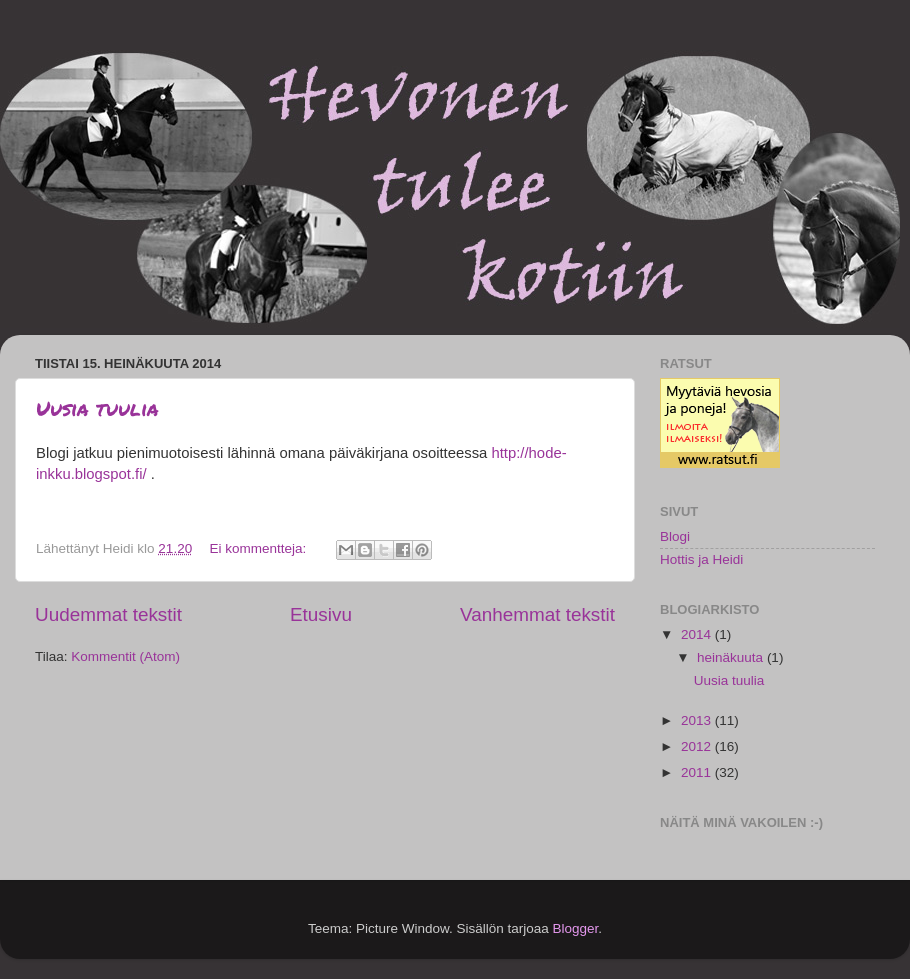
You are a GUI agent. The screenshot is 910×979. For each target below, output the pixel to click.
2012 (698, 746)
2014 (698, 634)
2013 (698, 720)
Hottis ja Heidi (701, 559)
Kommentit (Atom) (125, 656)
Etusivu (321, 614)
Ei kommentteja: (259, 548)
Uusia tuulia (97, 408)
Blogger (576, 928)
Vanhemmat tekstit (537, 614)
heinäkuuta (732, 657)
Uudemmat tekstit (108, 614)
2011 (698, 772)
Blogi (675, 536)
